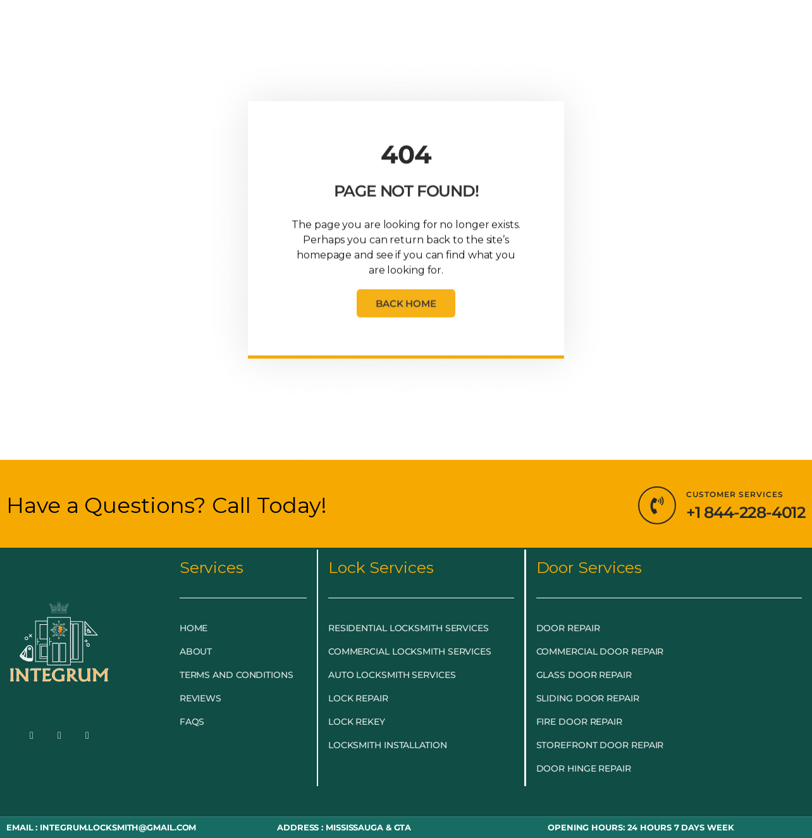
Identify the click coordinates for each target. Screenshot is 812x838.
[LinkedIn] (87, 736)
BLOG (476, 27)
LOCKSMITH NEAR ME (571, 27)
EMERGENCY (151, 27)
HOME (81, 27)
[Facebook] (31, 736)
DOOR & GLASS (400, 27)
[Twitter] (59, 736)
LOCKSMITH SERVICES (272, 27)
